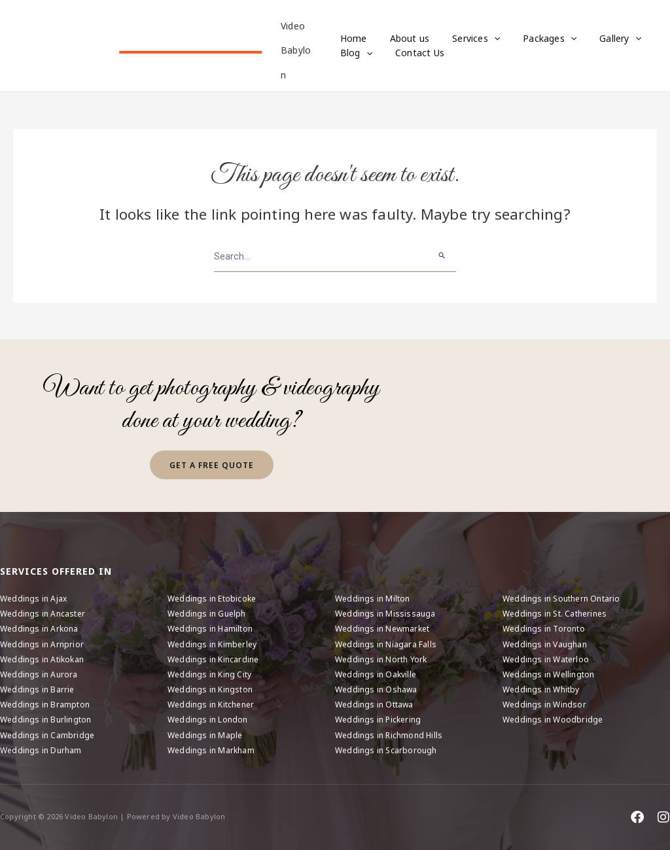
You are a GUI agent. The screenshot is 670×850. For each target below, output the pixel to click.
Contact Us (415, 52)
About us (405, 38)
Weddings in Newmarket (382, 628)
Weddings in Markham (211, 750)
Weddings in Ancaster (42, 613)
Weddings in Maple (205, 735)
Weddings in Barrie (37, 689)
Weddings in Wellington (548, 674)
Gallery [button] (602, 38)
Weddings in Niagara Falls (385, 644)
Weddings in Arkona (39, 628)
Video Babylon (298, 50)
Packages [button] (536, 38)
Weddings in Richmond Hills (388, 735)
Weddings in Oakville (375, 674)
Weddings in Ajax (33, 598)
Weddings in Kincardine (213, 659)
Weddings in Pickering (378, 719)
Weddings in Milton (372, 598)
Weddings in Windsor (544, 704)
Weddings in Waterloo (545, 659)
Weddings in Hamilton (210, 628)
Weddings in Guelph (207, 613)
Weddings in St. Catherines (554, 613)
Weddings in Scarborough (386, 750)
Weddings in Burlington (45, 719)
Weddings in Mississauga (385, 613)
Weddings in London (208, 719)
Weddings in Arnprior (42, 644)
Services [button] (467, 38)
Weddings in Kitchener (211, 704)
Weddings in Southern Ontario (561, 598)
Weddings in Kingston (210, 689)
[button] (485, 38)
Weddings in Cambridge (47, 735)
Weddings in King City (209, 674)
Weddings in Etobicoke (212, 598)
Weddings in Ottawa (374, 704)
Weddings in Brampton (45, 704)
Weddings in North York (381, 659)
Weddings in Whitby (541, 689)
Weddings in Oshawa (376, 689)
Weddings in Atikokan (42, 659)
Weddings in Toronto (543, 628)
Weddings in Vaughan (544, 644)
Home (353, 38)
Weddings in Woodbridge (552, 719)
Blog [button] (356, 53)
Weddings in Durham (41, 750)
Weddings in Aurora (39, 674)
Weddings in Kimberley (212, 644)
